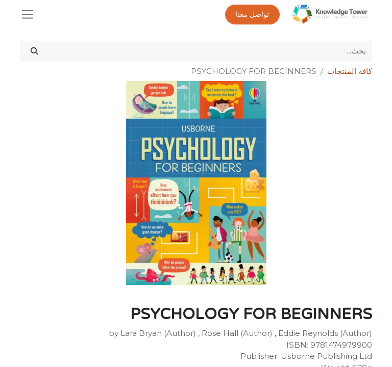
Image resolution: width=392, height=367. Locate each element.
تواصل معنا (252, 14)
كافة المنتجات (349, 71)
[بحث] (34, 51)
